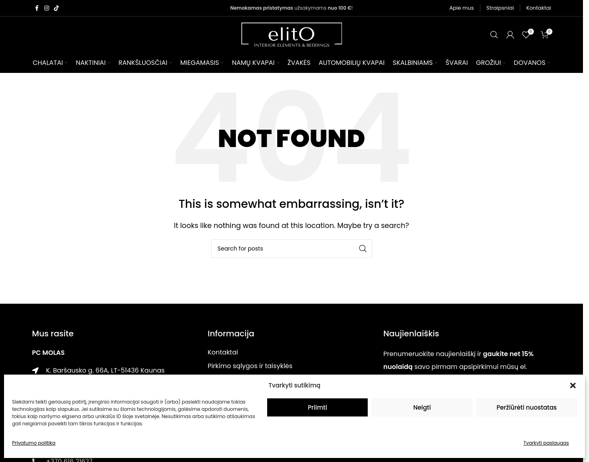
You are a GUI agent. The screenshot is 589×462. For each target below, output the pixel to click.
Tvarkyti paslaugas (546, 442)
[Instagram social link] (46, 8)
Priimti (317, 407)
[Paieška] (494, 35)
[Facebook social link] (37, 8)
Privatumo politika (34, 442)
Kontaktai (223, 352)
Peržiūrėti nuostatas (526, 407)
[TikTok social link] (56, 8)
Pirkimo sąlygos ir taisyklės (250, 366)
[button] (573, 385)
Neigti (422, 407)
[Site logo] (291, 34)
